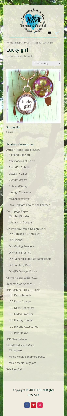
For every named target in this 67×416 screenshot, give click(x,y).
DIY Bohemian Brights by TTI (27, 234)
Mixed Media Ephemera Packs (27, 356)
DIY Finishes (16, 240)
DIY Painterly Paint (20, 265)
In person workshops (19, 284)
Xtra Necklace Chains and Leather (29, 205)
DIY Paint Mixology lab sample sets (30, 259)
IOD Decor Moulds (20, 295)
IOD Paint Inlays (18, 333)
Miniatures (15, 350)
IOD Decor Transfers (21, 308)
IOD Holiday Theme (21, 320)
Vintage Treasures (20, 192)
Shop (18, 42)
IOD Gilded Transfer (21, 314)
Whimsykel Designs (21, 222)
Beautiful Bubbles (20, 167)
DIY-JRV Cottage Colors (23, 271)
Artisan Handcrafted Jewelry (23, 150)
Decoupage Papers (18, 211)
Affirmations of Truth (22, 161)
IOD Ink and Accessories (23, 326)
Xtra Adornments (19, 199)
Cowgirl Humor (18, 173)
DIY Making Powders (21, 246)
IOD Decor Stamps (20, 301)
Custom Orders (18, 180)
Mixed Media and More (20, 345)
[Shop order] (46, 63)
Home (9, 42)
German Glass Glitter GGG (22, 278)
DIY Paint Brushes (20, 252)
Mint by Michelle (19, 216)
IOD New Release (16, 339)
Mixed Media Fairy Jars (22, 363)
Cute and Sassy (18, 186)
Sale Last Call (14, 369)
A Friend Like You (19, 155)
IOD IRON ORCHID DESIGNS (23, 290)
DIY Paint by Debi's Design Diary (26, 229)
